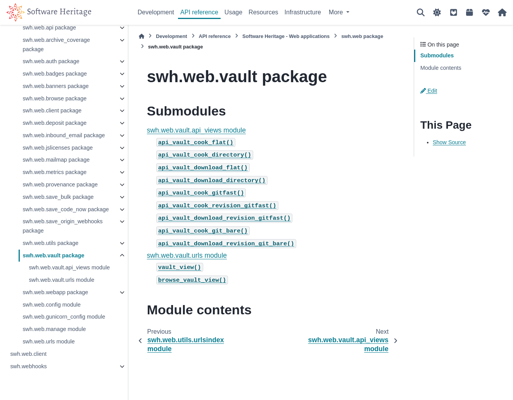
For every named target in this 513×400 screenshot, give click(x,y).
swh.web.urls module (48, 341)
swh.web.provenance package (60, 184)
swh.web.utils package (50, 243)
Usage (233, 12)
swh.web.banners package (55, 86)
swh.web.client (28, 354)
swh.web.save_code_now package (65, 209)
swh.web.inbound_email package (63, 135)
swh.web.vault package (53, 255)
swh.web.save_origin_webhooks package (62, 226)
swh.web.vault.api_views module (69, 267)
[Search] (420, 12)
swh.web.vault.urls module (61, 280)
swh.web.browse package (54, 98)
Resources (263, 12)
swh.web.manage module (54, 329)
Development (156, 12)
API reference (199, 12)
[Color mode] (437, 12)
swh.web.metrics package (54, 172)
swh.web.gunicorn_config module (63, 317)
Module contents (440, 68)
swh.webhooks (28, 366)
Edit (428, 91)
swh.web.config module (51, 305)
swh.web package (362, 36)
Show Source (449, 142)
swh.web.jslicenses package (57, 148)
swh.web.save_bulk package (57, 197)
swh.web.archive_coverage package (56, 44)
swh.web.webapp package (55, 292)
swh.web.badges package (54, 74)
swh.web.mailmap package (56, 160)
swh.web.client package (51, 110)
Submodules (437, 55)
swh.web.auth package (50, 61)
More (337, 12)
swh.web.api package (49, 27)
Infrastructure (303, 12)
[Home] (141, 36)
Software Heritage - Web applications (286, 36)
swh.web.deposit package (54, 123)
